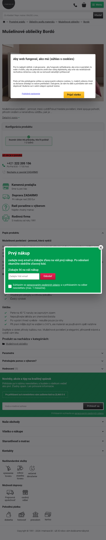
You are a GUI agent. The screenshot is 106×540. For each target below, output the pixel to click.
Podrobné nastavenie (31, 93)
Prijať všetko (74, 94)
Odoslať (48, 276)
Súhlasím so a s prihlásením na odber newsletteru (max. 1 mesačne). (50, 286)
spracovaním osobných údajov (43, 284)
